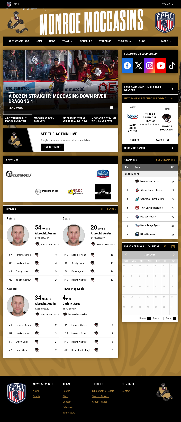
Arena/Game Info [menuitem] (18, 41)
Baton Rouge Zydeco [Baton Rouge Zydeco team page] (148, 225)
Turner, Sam (21, 350)
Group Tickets (99, 401)
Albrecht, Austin (45, 233)
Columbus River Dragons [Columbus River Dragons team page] (149, 199)
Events (36, 396)
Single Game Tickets (103, 391)
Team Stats (69, 412)
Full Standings (165, 159)
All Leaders (108, 209)
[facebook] (127, 65)
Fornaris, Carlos (23, 254)
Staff (65, 396)
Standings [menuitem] (105, 41)
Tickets (135, 140)
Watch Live (162, 140)
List (164, 246)
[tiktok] (172, 65)
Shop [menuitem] (143, 41)
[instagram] (149, 65)
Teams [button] (168, 4)
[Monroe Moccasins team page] (36, 254)
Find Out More (52, 147)
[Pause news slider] (111, 107)
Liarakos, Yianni (23, 263)
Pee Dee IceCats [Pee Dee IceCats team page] (146, 217)
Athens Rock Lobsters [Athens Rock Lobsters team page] (148, 190)
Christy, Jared (22, 271)
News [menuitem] (52, 41)
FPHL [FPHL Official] (13, 4)
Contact (67, 401)
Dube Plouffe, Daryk (80, 350)
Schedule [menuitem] (86, 41)
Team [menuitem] (67, 41)
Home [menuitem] (39, 41)
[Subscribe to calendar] (173, 246)
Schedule (68, 407)
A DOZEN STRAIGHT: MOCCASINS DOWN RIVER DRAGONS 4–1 (57, 98)
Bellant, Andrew (23, 279)
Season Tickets (100, 396)
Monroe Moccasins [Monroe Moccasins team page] (47, 244)
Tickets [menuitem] (125, 41)
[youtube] (161, 65)
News (36, 391)
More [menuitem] (167, 41)
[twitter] (138, 65)
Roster (66, 391)
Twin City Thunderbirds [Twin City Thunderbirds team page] (149, 208)
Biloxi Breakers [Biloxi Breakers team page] (145, 234)
